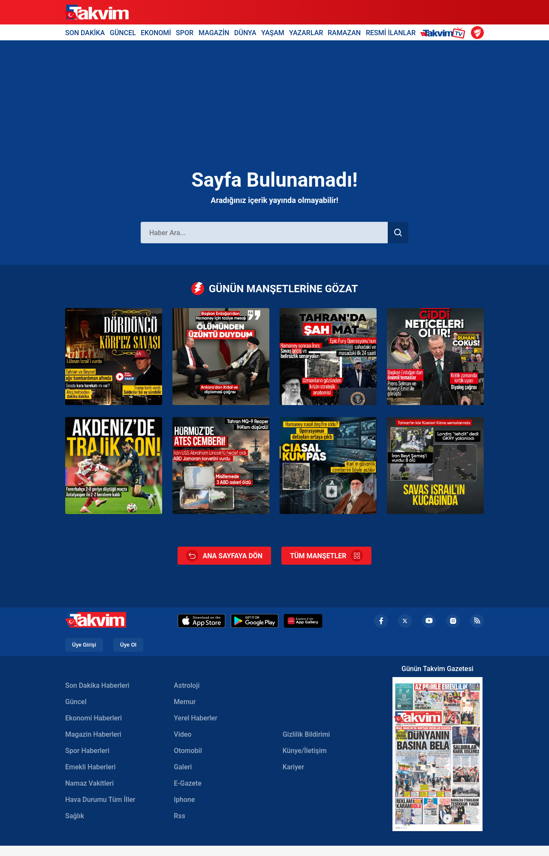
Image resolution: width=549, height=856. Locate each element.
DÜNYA (245, 32)
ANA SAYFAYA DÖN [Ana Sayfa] (224, 556)
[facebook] (381, 621)
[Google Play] (254, 621)
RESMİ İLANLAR (391, 32)
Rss (179, 816)
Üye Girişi (84, 645)
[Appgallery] (303, 621)
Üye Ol (128, 645)
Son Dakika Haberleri (97, 685)
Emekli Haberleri (90, 767)
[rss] (477, 621)
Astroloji (186, 685)
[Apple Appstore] (202, 621)
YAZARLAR (306, 32)
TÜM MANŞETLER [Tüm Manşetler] (326, 556)
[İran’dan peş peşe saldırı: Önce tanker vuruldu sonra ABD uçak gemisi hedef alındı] (220, 465)
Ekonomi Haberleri (93, 718)
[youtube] (429, 621)
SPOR (184, 32)
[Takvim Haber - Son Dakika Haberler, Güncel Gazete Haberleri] (96, 12)
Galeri (183, 767)
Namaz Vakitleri (89, 783)
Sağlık (74, 816)
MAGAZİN (214, 32)
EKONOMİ (156, 32)
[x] (405, 621)
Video (182, 734)
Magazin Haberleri (93, 734)
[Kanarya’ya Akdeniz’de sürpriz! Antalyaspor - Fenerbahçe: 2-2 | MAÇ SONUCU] (113, 465)
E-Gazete (187, 783)
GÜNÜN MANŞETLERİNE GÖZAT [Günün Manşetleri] (274, 288)
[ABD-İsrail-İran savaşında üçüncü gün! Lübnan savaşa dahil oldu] (113, 356)
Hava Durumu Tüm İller (100, 800)
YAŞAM (272, 32)
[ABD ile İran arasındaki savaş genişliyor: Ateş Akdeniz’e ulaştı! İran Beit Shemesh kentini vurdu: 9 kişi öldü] (435, 465)
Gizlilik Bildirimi (306, 734)
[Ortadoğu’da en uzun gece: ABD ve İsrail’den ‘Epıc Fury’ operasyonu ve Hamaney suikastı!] (328, 356)
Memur (185, 702)
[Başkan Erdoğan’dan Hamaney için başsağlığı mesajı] (220, 356)
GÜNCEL (123, 32)
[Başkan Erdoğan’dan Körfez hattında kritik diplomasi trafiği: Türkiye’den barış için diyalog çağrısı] (435, 356)
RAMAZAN (344, 32)
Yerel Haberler (195, 718)
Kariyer (293, 767)
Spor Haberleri (87, 751)
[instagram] (453, 621)
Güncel (76, 702)
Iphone (184, 800)
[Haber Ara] (264, 232)
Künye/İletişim (305, 751)
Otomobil (188, 751)
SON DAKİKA (85, 32)
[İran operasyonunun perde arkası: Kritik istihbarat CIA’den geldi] (328, 465)
